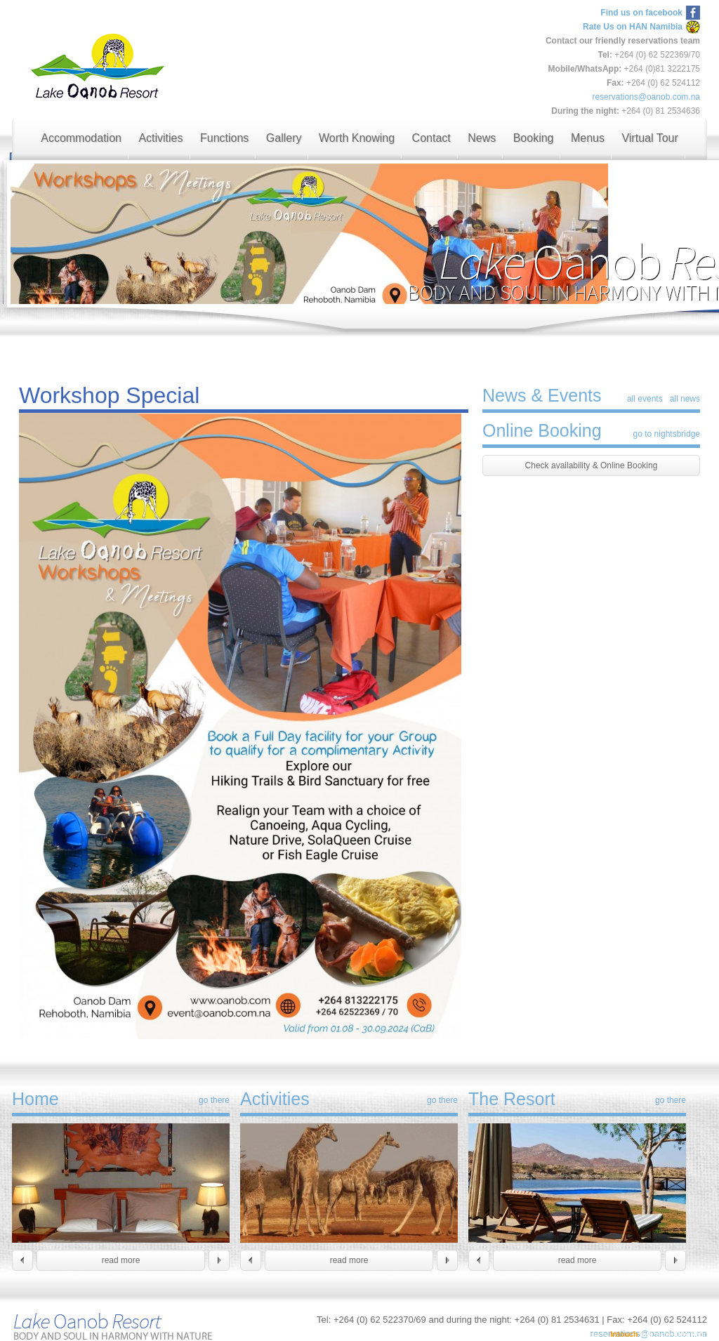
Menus (588, 138)
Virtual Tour (649, 138)
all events (645, 399)
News (482, 138)
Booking (533, 138)
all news (685, 399)
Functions (224, 138)
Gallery (284, 138)
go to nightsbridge (666, 434)
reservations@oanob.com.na (646, 97)
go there (214, 1100)
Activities (160, 138)
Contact (431, 138)
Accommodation (81, 138)
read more (121, 1260)
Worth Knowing (357, 138)
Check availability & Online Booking (591, 465)
